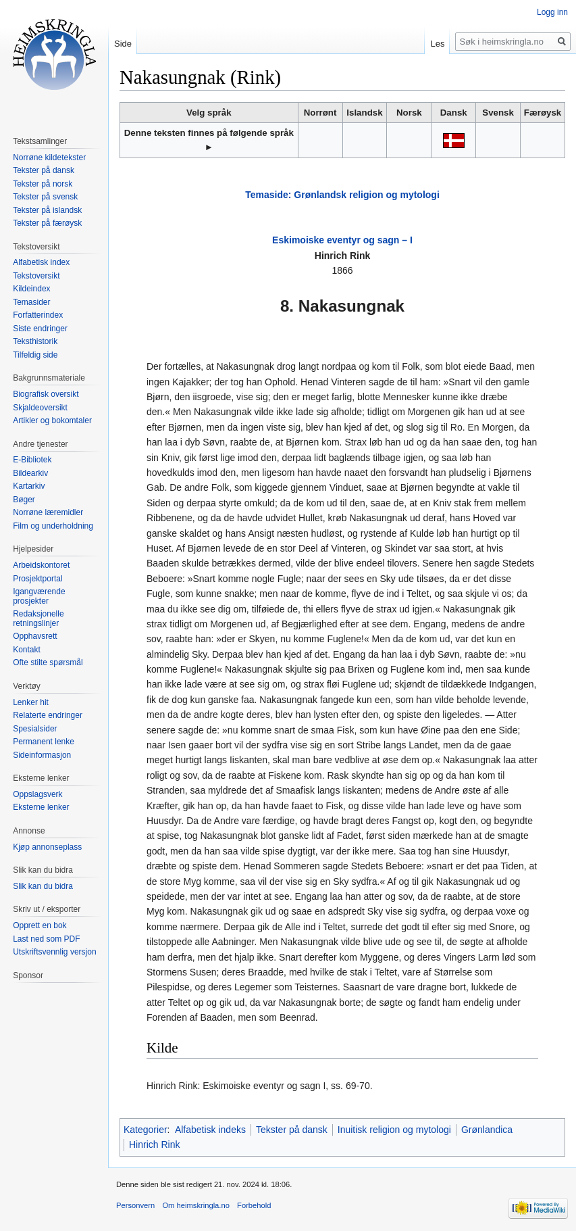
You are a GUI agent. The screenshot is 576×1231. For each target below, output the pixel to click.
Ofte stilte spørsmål (47, 662)
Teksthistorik (35, 341)
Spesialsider (35, 728)
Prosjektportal (37, 578)
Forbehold (254, 1205)
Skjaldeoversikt (40, 407)
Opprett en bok (39, 925)
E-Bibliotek (32, 459)
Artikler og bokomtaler (52, 420)
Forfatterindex (38, 315)
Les (437, 44)
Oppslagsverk (37, 794)
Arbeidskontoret (41, 565)
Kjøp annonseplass (47, 847)
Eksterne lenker (41, 807)
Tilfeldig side (35, 355)
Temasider (31, 302)
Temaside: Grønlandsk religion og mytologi (342, 194)
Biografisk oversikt (45, 394)
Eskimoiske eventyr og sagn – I (342, 240)
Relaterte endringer (47, 715)
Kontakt (27, 649)
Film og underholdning (53, 526)
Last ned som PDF (46, 939)
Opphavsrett (35, 636)
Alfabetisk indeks (210, 1129)
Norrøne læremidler (48, 512)
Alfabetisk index (41, 262)
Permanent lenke (43, 741)
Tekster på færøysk (47, 223)
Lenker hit (31, 702)
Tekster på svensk (45, 196)
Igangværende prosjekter (39, 596)
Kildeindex (31, 288)
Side (123, 44)
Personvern (135, 1205)
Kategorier (145, 1129)
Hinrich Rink (154, 1144)
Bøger (24, 499)
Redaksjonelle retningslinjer (38, 618)
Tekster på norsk (42, 184)
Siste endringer (40, 328)
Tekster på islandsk (47, 210)
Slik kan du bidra (43, 886)
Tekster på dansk (292, 1129)
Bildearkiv (30, 473)
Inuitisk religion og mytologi (394, 1129)
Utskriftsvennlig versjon (54, 952)
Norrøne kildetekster (49, 157)
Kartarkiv (29, 486)
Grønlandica (487, 1129)
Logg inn (552, 12)
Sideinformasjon (42, 755)
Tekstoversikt (36, 276)
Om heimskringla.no (195, 1205)
